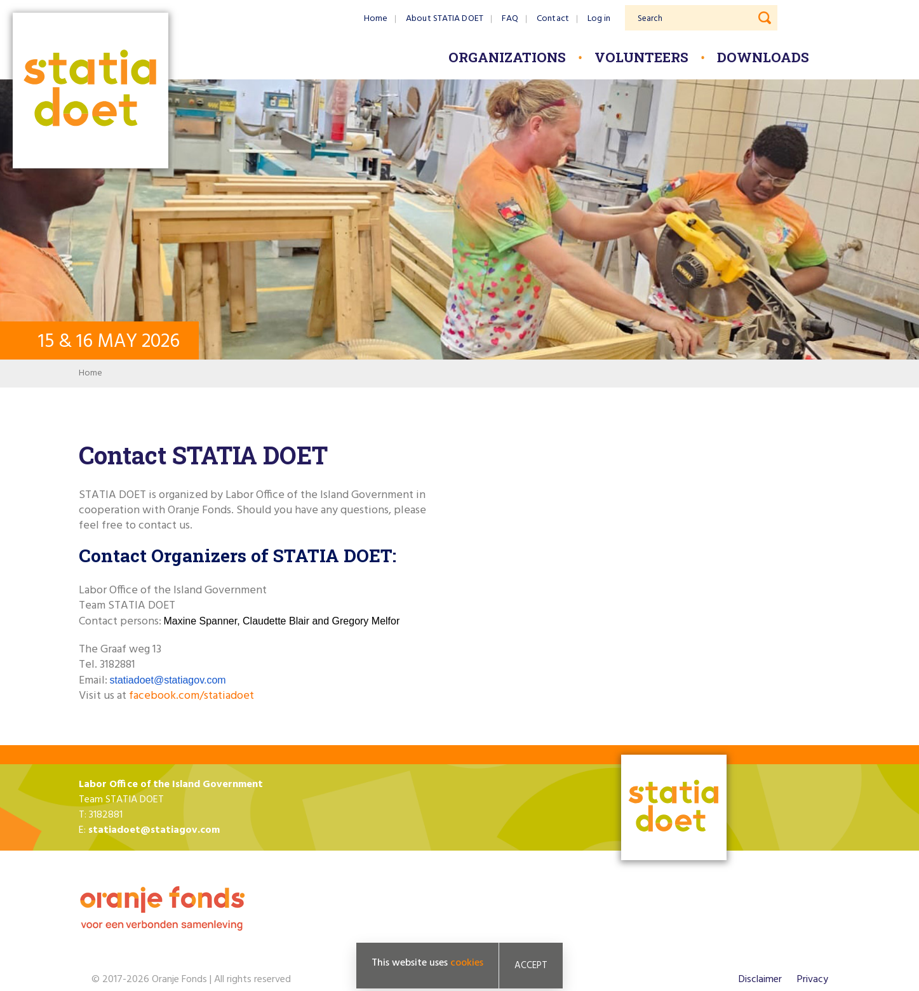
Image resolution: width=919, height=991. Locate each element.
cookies (466, 964)
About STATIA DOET (444, 18)
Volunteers (641, 57)
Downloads (763, 57)
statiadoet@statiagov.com (154, 830)
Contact (553, 18)
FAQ (510, 18)
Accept (530, 966)
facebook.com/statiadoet (191, 696)
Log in (599, 18)
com (215, 680)
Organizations (507, 57)
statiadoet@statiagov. (158, 680)
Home (375, 18)
